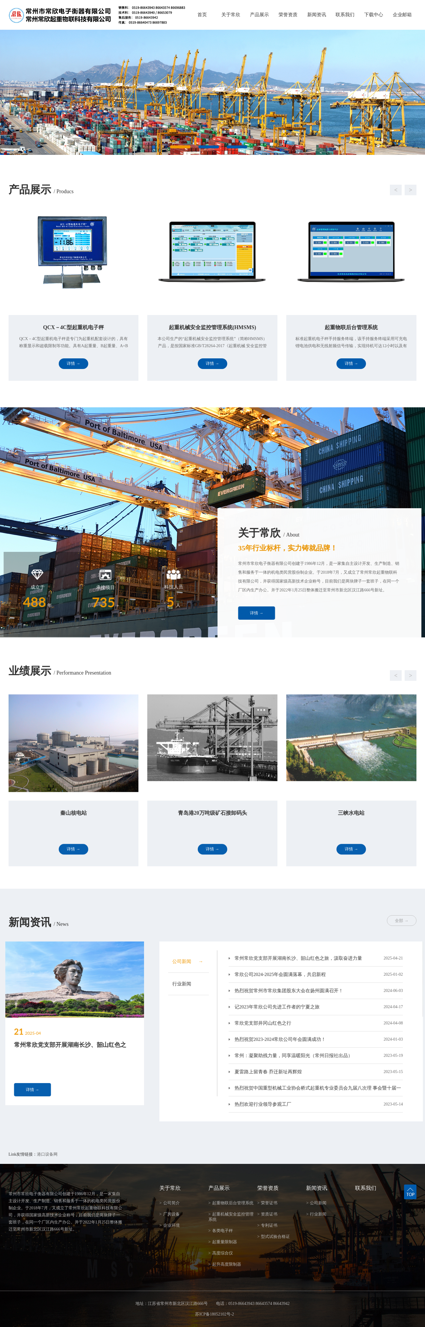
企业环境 (169, 1225)
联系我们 (345, 14)
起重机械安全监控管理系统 (231, 1217)
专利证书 (267, 1225)
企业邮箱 (402, 14)
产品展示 (259, 14)
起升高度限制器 (224, 1264)
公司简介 (169, 1203)
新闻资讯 (316, 14)
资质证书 (267, 1214)
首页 (202, 14)
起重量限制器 (222, 1242)
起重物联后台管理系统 (231, 1203)
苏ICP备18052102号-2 (214, 1314)
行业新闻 (316, 1214)
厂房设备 (169, 1214)
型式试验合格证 (273, 1236)
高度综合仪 (220, 1253)
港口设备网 (47, 1154)
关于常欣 (230, 14)
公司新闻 (316, 1203)
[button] (207, 190)
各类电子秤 (220, 1230)
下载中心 (373, 14)
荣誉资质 (288, 14)
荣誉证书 (267, 1203)
